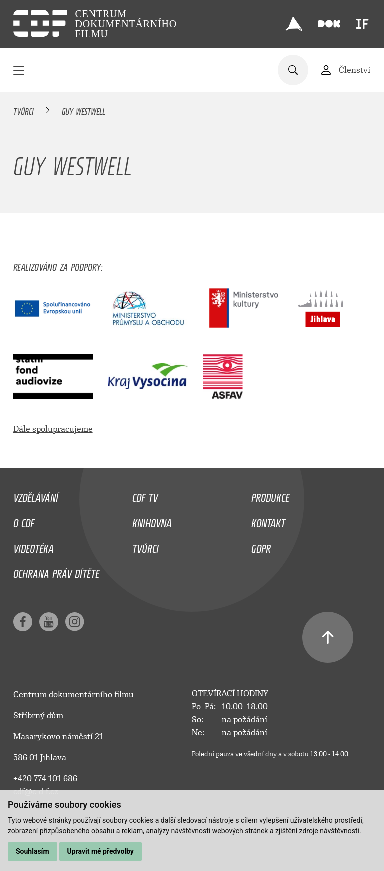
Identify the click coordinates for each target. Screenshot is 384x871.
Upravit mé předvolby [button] (101, 852)
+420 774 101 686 (46, 779)
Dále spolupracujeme (53, 429)
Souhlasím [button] (33, 852)
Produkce (271, 495)
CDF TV (145, 495)
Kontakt (269, 521)
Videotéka (34, 546)
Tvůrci (24, 110)
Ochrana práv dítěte (57, 571)
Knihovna (152, 521)
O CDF (24, 521)
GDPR (261, 546)
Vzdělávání (36, 495)
